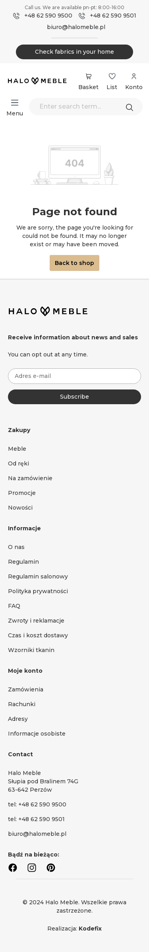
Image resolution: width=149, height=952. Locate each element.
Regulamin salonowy (38, 576)
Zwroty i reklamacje (36, 620)
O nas (16, 547)
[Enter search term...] (86, 106)
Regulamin (23, 561)
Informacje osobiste (37, 733)
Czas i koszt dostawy (38, 635)
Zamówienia (25, 689)
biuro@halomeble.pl (76, 27)
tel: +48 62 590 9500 (37, 804)
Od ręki (18, 463)
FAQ (14, 605)
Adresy (18, 718)
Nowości (20, 507)
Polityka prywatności (38, 591)
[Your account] (134, 80)
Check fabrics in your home (74, 51)
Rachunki (21, 704)
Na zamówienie (30, 478)
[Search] (131, 106)
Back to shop (74, 263)
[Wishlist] (112, 76)
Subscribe (74, 396)
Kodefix (90, 928)
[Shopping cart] (88, 76)
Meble (17, 448)
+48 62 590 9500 (48, 15)
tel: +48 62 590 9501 (36, 819)
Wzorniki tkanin (31, 650)
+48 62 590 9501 (113, 15)
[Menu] (14, 102)
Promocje (22, 492)
